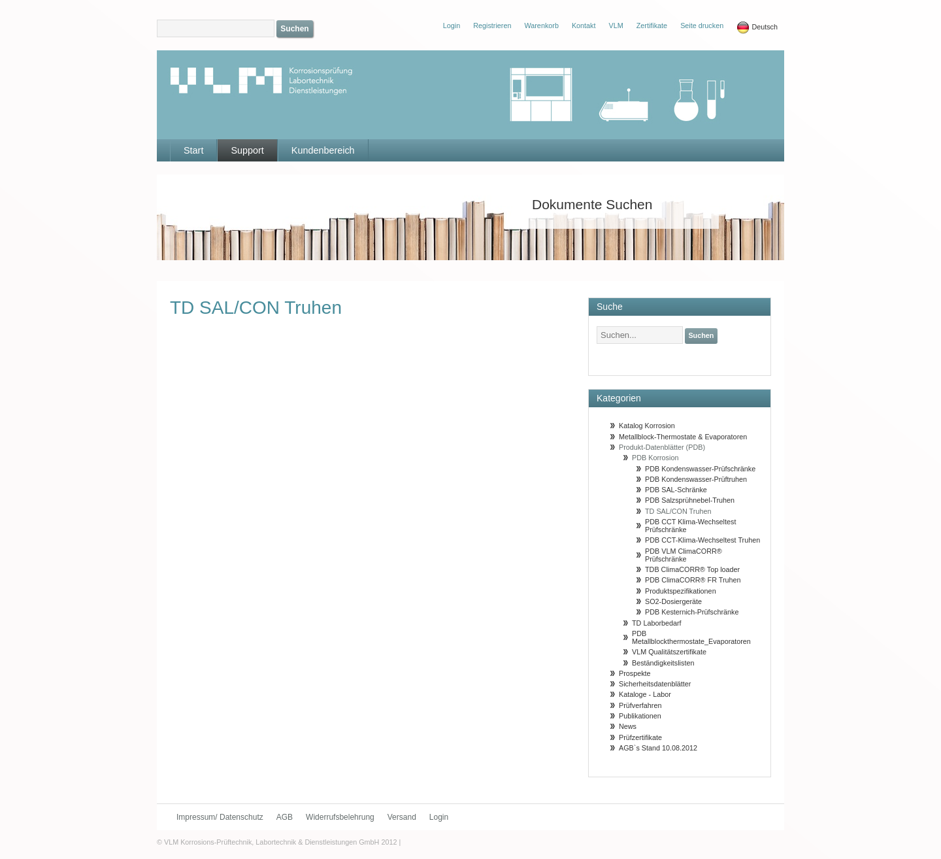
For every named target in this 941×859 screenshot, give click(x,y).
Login (438, 817)
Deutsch (757, 27)
